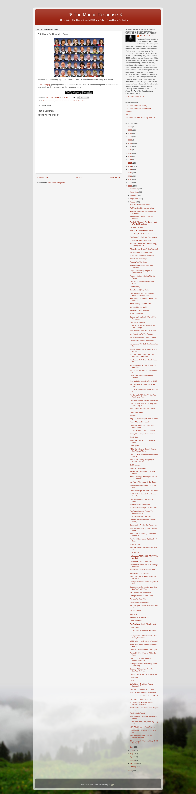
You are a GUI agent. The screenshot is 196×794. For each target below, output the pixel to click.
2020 (130, 146)
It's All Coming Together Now (140, 304)
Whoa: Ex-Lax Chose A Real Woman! (144, 249)
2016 (130, 160)
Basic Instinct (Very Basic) (139, 290)
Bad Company (135, 465)
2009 (130, 183)
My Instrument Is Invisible (139, 573)
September (134, 199)
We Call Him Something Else (140, 592)
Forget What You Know (138, 262)
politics (66, 101)
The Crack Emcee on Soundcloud (138, 109)
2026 (130, 127)
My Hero (133, 415)
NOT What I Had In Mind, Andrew (142, 727)
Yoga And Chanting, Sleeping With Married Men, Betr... (143, 461)
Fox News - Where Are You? (140, 699)
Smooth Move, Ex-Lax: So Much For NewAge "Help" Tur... (143, 588)
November (134, 192)
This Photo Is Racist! (137, 713)
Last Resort (134, 677)
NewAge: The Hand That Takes (141, 596)
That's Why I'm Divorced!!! (139, 422)
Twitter (128, 115)
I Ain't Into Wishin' (136, 227)
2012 (130, 173)
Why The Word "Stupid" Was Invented (144, 419)
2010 (130, 179)
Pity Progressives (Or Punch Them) (143, 337)
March (132, 760)
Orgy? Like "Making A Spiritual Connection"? (141, 272)
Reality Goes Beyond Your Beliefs (142, 434)
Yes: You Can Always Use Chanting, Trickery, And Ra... (143, 245)
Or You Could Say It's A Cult (140, 516)
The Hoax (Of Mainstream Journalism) (144, 400)
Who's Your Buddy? (137, 412)
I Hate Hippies (135, 627)
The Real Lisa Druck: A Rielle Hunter (143, 624)
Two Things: (134, 553)
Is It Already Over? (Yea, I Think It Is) (143, 508)
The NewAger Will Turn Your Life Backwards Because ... (142, 294)
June (132, 750)
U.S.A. (132, 681)
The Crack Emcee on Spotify (136, 106)
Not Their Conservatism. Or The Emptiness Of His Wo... (142, 355)
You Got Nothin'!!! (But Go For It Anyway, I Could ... (142, 736)
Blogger (111, 785)
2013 (130, 169)
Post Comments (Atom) (56, 183)
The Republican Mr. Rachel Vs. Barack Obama (141, 512)
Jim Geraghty (44, 85)
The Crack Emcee (146, 36)
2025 (130, 130)
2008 (130, 186)
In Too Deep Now (136, 314)
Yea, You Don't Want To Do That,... (143, 689)
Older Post (114, 177)
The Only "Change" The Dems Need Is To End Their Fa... (143, 223)
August (133, 202)
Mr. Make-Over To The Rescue (141, 334)
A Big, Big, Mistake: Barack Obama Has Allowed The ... (143, 450)
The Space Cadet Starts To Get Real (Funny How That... (143, 637)
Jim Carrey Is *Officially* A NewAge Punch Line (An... (143, 396)
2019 (130, 150)
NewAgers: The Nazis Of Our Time (143, 482)
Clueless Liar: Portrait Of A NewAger (143, 650)
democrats (59, 101)
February (133, 763)
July (132, 747)
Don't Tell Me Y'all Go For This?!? (142, 570)
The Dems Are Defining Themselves (143, 237)
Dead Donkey (135, 287)
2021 (130, 143)
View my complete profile (135, 96)
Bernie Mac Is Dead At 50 (139, 617)
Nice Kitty (133, 614)
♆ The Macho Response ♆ (81, 14)
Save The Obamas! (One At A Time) (143, 331)
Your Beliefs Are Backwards (140, 205)
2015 (130, 163)
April (132, 757)
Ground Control (135, 611)
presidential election (77, 101)
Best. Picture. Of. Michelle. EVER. (142, 409)
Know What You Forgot (138, 259)
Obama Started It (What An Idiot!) (142, 430)
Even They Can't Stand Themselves (143, 234)
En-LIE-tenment (136, 621)
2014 (130, 166)
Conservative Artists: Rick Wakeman (143, 525)
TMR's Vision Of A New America (142, 208)
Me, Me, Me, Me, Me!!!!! (139, 307)
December (134, 189)
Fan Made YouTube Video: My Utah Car (140, 118)
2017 (130, 156)
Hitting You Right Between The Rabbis (144, 491)
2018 (130, 153)
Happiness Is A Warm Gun (140, 602)
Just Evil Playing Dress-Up (140, 504)
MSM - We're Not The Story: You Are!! (144, 641)
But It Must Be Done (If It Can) (141, 252)
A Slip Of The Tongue (138, 468)
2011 (130, 176)
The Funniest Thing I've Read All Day (144, 674)
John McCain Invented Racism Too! (143, 693)
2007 (130, 771)
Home (79, 177)
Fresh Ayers (134, 446)
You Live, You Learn (137, 322)
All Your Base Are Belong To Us (141, 230)
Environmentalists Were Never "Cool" (144, 696)
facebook (129, 112)
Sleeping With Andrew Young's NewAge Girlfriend (141, 670)
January (133, 767)
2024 (130, 133)
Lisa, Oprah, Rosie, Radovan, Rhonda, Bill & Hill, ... (141, 659)
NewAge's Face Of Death (139, 310)
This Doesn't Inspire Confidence (142, 341)
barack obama (48, 101)
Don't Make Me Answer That (140, 240)
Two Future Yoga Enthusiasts (141, 561)
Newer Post (43, 177)
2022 (130, 140)
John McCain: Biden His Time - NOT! (143, 381)
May (132, 754)
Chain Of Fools (135, 544)
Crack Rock (134, 437)
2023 (130, 137)
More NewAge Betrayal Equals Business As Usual (141, 703)
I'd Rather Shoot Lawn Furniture (142, 256)
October (133, 195)
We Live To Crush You (138, 599)
